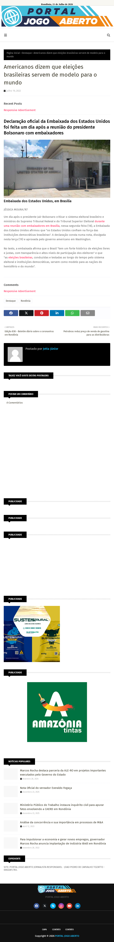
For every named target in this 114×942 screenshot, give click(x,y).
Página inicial (13, 53)
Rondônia (26, 301)
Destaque (27, 53)
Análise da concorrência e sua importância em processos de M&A (61, 822)
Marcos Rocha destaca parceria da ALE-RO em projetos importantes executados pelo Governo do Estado (63, 772)
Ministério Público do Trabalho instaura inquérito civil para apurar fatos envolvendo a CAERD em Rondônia (62, 807)
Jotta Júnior (50, 349)
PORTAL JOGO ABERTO (67, 936)
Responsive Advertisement (20, 110)
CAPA (44, 929)
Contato (56, 929)
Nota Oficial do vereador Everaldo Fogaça (46, 788)
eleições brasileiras (20, 257)
